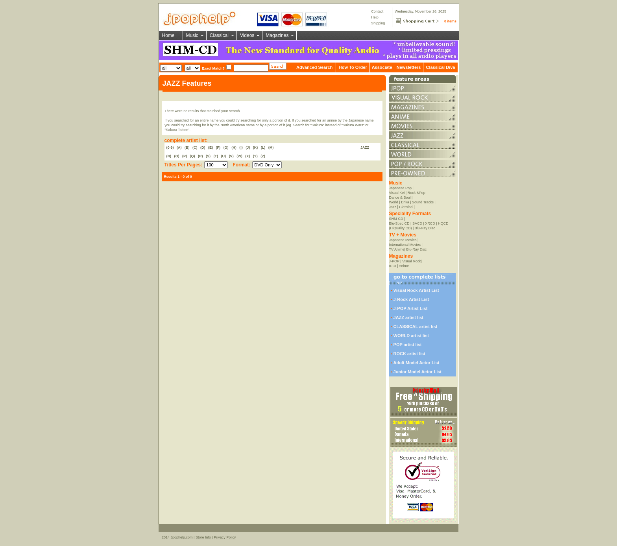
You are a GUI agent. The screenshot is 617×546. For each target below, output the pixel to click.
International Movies (405, 245)
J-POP (394, 261)
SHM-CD (396, 219)
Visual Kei (397, 193)
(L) (263, 147)
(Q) (192, 156)
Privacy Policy (225, 537)
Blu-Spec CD (399, 223)
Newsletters (409, 67)
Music (192, 35)
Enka (405, 202)
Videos (247, 35)
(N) (169, 156)
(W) (239, 156)
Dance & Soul (400, 197)
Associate (382, 67)
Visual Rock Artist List (416, 290)
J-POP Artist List (410, 308)
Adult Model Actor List (416, 362)
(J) (248, 147)
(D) (202, 147)
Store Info (203, 537)
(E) (210, 147)
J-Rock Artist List (411, 299)
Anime (404, 266)
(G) (226, 147)
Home (168, 35)
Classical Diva (440, 67)
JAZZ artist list (408, 317)
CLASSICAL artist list (415, 326)
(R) (200, 156)
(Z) (262, 156)
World (393, 202)
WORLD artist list (411, 335)
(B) (187, 147)
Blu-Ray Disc (425, 228)
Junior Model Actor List (417, 371)
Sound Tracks (423, 202)
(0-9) (170, 147)
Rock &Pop (416, 193)
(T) (216, 156)
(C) (195, 147)
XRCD (430, 223)
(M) (271, 147)
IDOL (393, 266)
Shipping (378, 23)
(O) (176, 156)
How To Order (353, 67)
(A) (179, 147)
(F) (218, 147)
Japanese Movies (403, 240)
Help (375, 17)
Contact (377, 11)
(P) (184, 156)
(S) (208, 156)
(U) (223, 156)
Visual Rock (411, 261)
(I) (241, 147)
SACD (417, 223)
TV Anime (397, 249)
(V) (231, 156)
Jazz (393, 207)
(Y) (255, 156)
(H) (233, 147)
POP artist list (407, 344)
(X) (247, 156)
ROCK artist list (409, 353)
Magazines (277, 35)
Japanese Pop (400, 188)
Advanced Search (314, 67)
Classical (219, 35)
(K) (255, 147)
